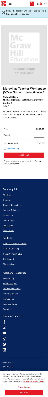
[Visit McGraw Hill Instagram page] (4, 339)
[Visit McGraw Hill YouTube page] (4, 333)
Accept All (24, 392)
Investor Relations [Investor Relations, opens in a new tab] (11, 210)
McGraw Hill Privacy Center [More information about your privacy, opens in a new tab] (33, 381)
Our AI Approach (10, 294)
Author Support (10, 284)
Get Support (8, 259)
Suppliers (7, 309)
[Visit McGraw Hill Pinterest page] (4, 344)
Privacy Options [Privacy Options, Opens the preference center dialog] (24, 387)
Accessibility (8, 278)
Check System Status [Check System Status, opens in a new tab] (12, 254)
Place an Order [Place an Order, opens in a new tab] (9, 264)
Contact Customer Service (14, 244)
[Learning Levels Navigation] (10, 4)
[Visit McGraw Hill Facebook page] (4, 322)
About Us (7, 195)
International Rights (11, 289)
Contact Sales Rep (11, 249)
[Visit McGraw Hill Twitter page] (4, 327)
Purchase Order (10, 304)
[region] (24, 384)
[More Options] (45, 3)
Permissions (8, 299)
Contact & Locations (12, 205)
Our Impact (8, 226)
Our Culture (8, 220)
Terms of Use (8, 363)
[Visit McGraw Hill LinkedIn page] (4, 350)
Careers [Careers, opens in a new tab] (6, 200)
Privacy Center (8, 367)
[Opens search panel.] (32, 4)
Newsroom (8, 215)
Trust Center (8, 231)
